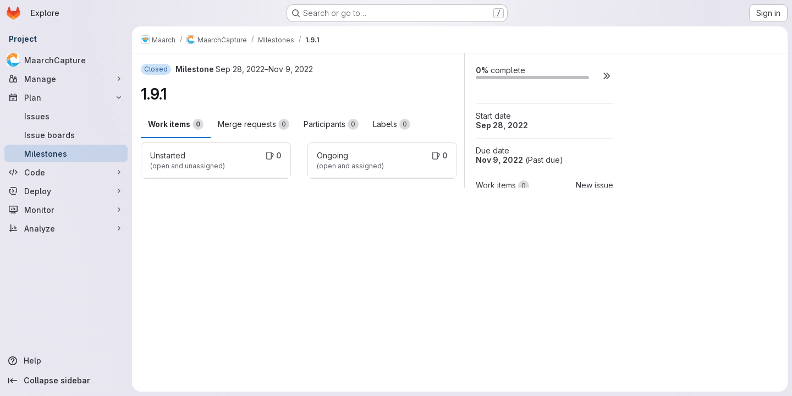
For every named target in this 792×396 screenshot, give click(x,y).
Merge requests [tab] (253, 124)
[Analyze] (66, 228)
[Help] (66, 361)
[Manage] (66, 78)
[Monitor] (66, 209)
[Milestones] (66, 153)
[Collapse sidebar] (66, 380)
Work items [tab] (176, 124)
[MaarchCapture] (66, 60)
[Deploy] (66, 191)
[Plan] (66, 97)
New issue (594, 185)
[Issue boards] (66, 135)
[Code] (66, 172)
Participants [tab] (331, 124)
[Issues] (66, 116)
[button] (606, 75)
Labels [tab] (391, 124)
